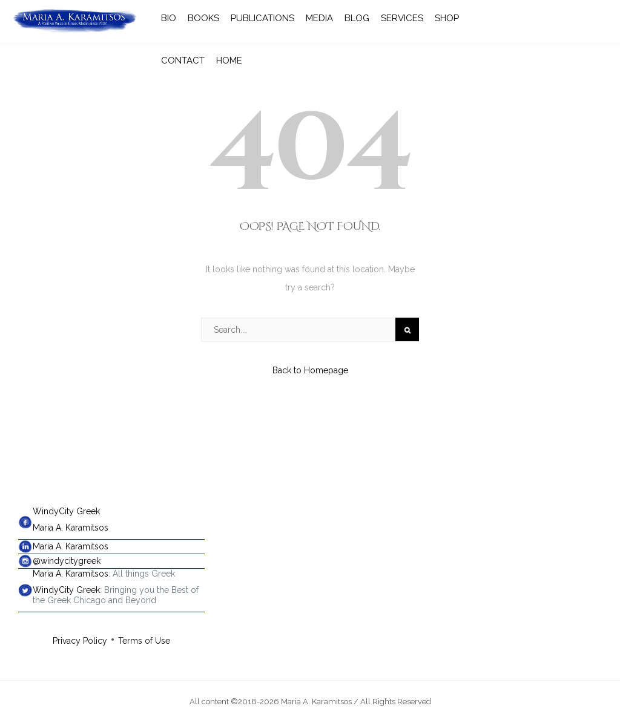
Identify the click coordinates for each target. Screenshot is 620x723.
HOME (229, 60)
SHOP (447, 18)
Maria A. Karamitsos (70, 527)
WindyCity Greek (66, 511)
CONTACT (183, 60)
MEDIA (319, 18)
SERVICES (402, 18)
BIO (168, 18)
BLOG (357, 18)
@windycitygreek (67, 561)
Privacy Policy (80, 641)
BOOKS (203, 18)
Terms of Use (144, 641)
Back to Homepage (310, 370)
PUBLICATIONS (262, 18)
